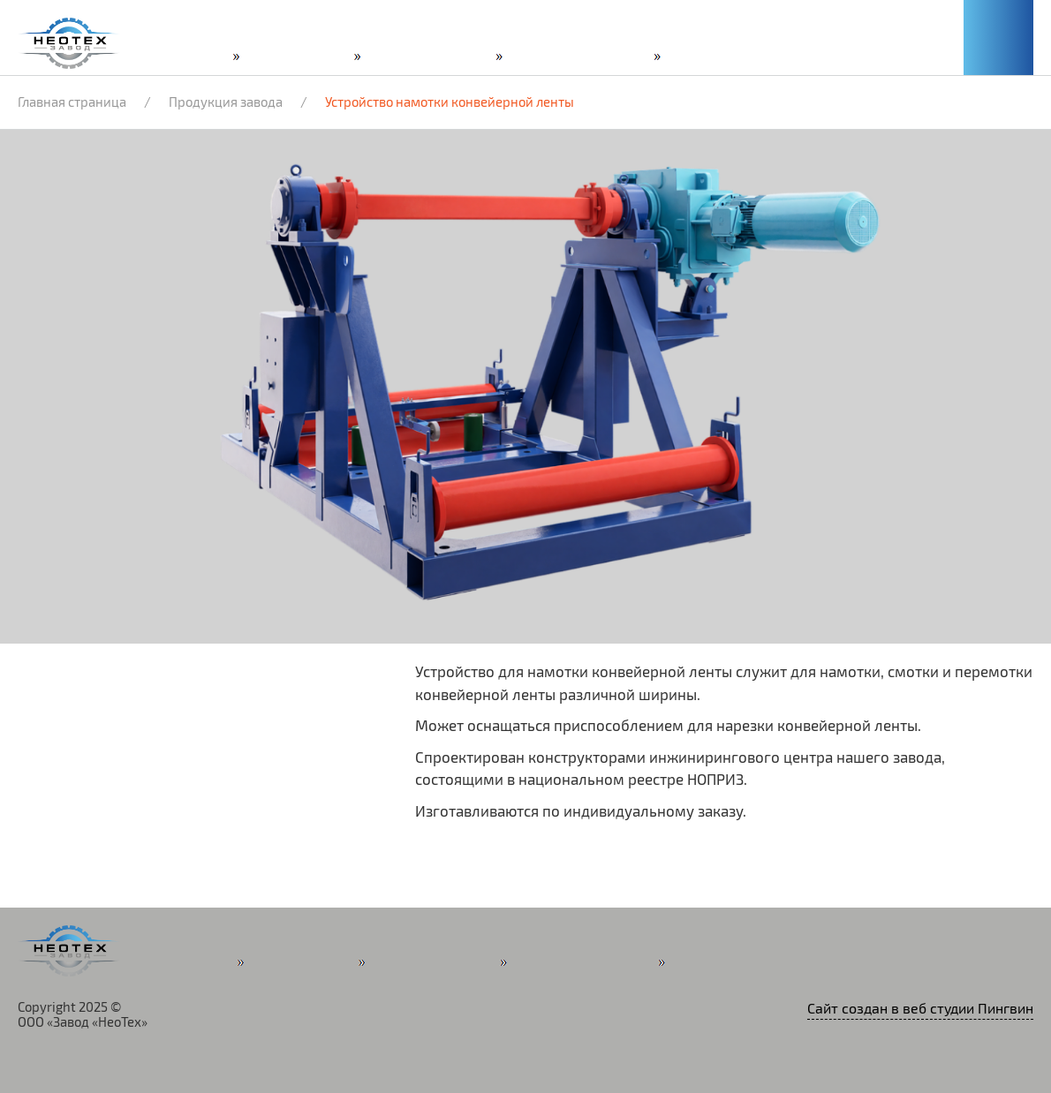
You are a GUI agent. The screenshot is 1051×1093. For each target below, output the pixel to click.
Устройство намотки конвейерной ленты (449, 102)
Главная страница (72, 102)
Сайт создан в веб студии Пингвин (920, 1009)
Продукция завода (226, 102)
